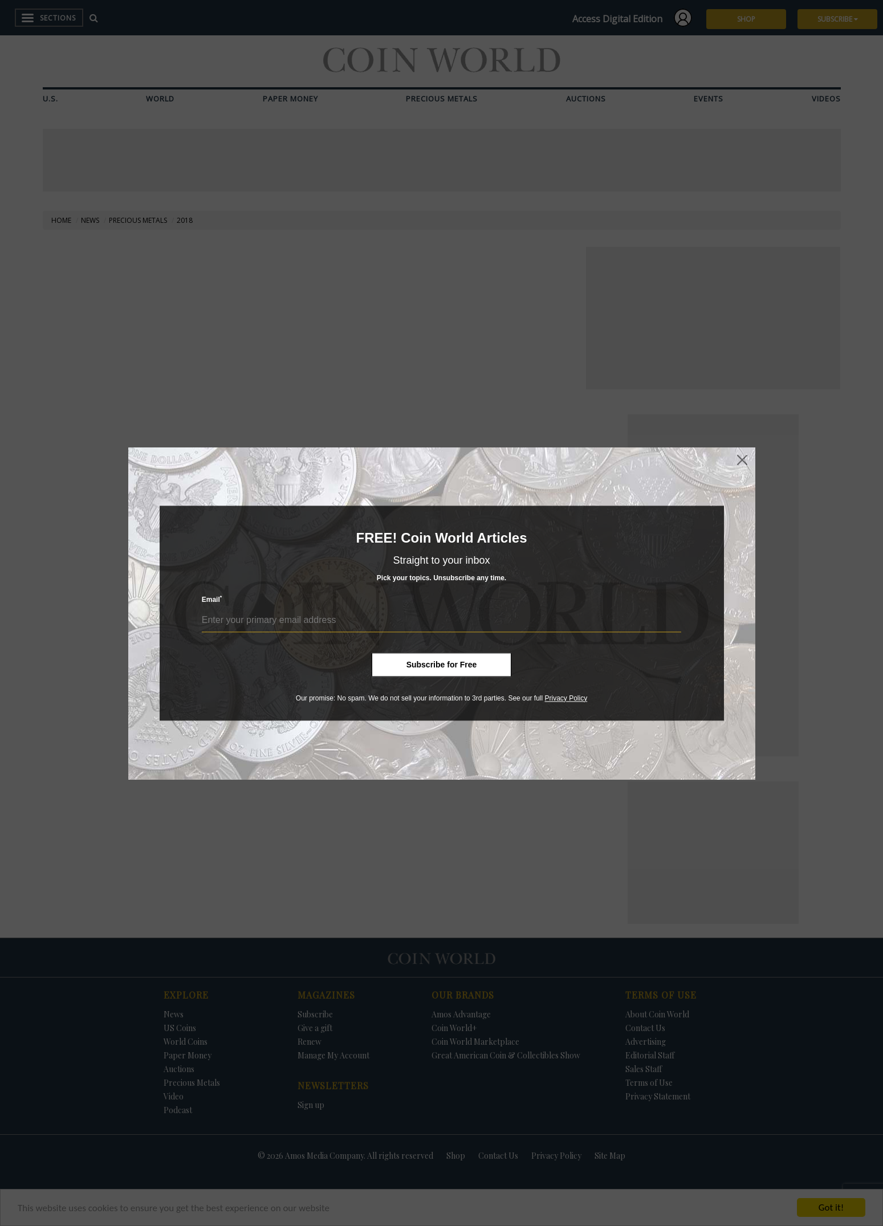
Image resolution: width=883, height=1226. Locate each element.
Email (212, 599)
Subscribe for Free (441, 664)
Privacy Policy (565, 698)
